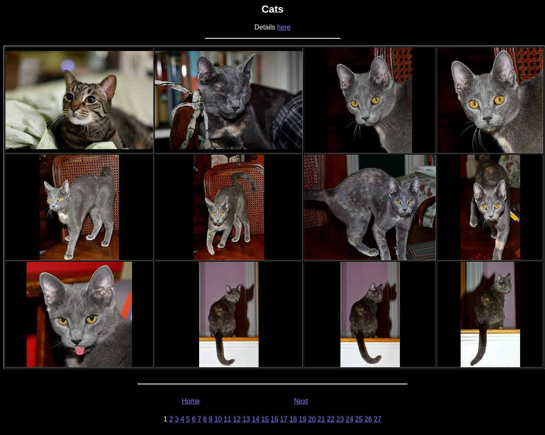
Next (301, 401)
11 (227, 419)
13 (246, 419)
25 (359, 419)
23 (340, 419)
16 (274, 419)
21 (321, 419)
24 (349, 419)
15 (265, 419)
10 (218, 419)
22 (331, 419)
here (284, 27)
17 (284, 419)
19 (302, 419)
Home (191, 401)
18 (293, 419)
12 (237, 419)
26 (368, 419)
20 (312, 419)
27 (377, 419)
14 (255, 419)
